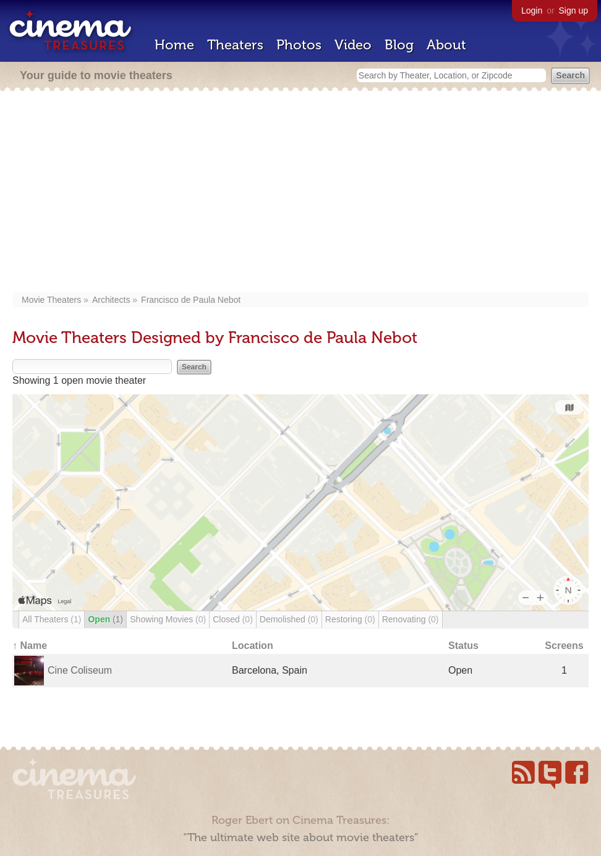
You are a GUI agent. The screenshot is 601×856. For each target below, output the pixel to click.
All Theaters (51, 619)
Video (353, 44)
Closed (233, 619)
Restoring (350, 619)
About (446, 44)
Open (105, 619)
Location (252, 645)
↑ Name (29, 645)
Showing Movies (168, 619)
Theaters (235, 44)
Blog (399, 44)
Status (463, 645)
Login (531, 10)
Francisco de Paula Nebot (191, 300)
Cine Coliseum (80, 670)
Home (174, 44)
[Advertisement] (300, 192)
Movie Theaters (51, 300)
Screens (564, 645)
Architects (111, 300)
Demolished (289, 619)
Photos (299, 44)
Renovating (410, 619)
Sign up (573, 10)
